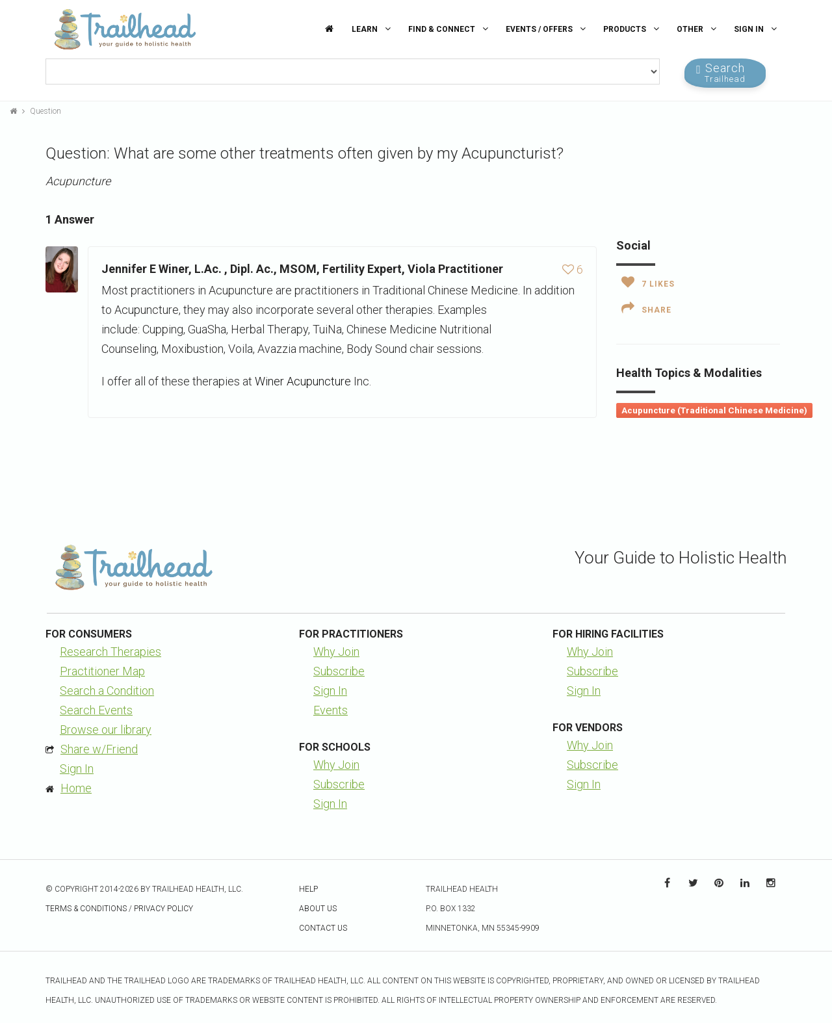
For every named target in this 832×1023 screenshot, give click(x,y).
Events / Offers (547, 29)
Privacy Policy (163, 908)
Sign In (757, 29)
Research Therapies (110, 651)
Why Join (336, 651)
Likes (648, 282)
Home (76, 788)
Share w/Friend (99, 749)
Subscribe (339, 671)
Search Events (96, 710)
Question (45, 111)
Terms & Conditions (86, 908)
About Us (318, 908)
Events (330, 710)
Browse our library (105, 729)
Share (646, 308)
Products (632, 29)
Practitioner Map (102, 671)
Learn (373, 29)
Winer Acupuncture (303, 381)
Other (698, 29)
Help (308, 889)
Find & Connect (449, 29)
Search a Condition (107, 690)
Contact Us (323, 928)
